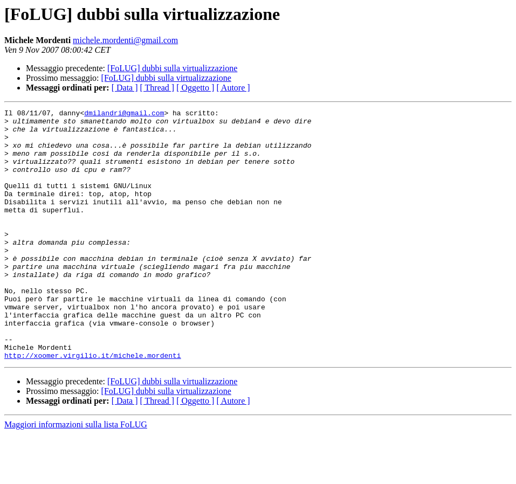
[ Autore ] (233, 87)
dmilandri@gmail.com (124, 114)
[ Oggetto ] (195, 87)
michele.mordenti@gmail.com (125, 40)
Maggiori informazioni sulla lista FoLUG (75, 474)
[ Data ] (125, 87)
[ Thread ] (157, 87)
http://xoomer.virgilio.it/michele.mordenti (92, 405)
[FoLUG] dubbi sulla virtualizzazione (172, 68)
